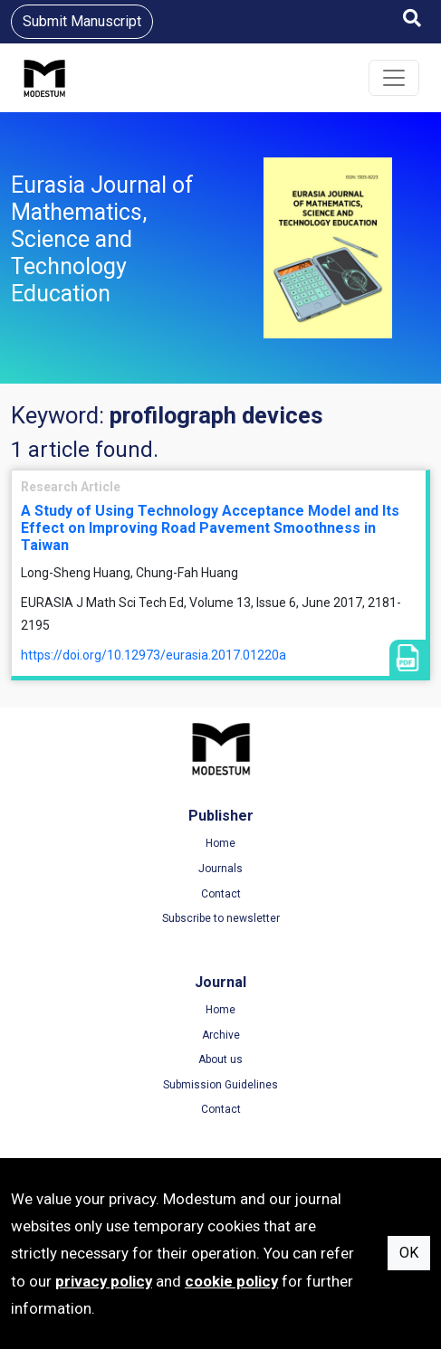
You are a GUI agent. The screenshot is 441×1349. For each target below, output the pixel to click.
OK (408, 1252)
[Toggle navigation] (394, 78)
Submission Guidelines (220, 1084)
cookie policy (231, 1281)
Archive (221, 1035)
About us (220, 1059)
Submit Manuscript (82, 21)
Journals (220, 868)
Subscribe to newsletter (221, 918)
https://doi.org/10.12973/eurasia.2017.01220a (153, 655)
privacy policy (103, 1281)
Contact (221, 894)
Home (220, 843)
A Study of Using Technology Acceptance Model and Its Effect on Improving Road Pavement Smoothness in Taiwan (210, 528)
